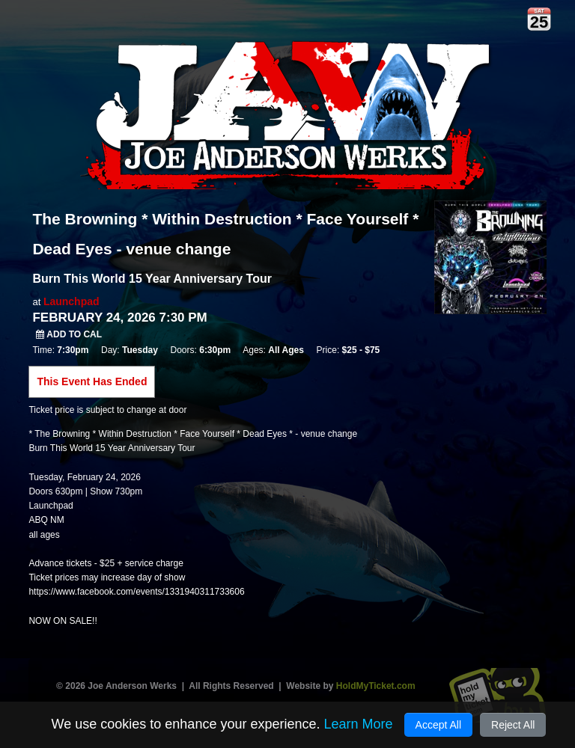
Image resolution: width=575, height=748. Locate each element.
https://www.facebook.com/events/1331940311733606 (136, 591)
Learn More (357, 724)
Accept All (438, 725)
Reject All (513, 725)
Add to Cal (69, 334)
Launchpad (71, 301)
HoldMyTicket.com (376, 686)
